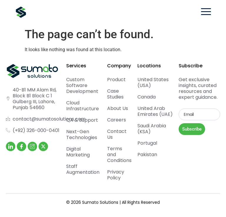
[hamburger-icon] (205, 12)
